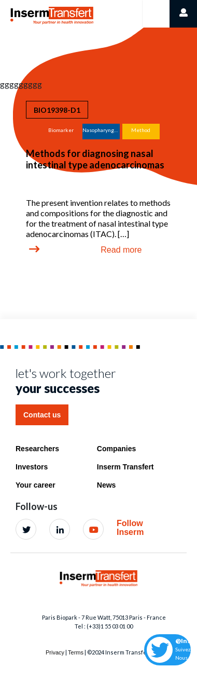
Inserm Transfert (125, 467)
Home (21, 11)
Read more (121, 249)
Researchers (37, 448)
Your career (35, 485)
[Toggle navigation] (156, 14)
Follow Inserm (130, 528)
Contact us (42, 415)
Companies (116, 448)
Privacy (55, 652)
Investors (32, 467)
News (106, 485)
